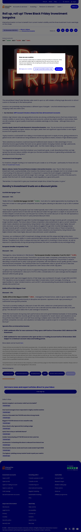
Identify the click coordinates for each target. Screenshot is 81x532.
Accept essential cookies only (43, 69)
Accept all (59, 69)
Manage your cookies (25, 69)
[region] (41, 63)
